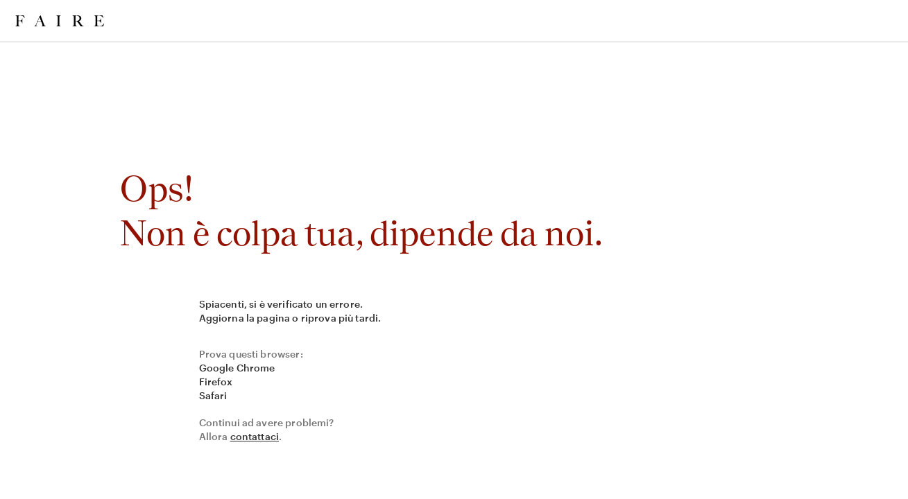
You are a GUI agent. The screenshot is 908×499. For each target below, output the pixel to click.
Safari (213, 395)
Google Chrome (237, 368)
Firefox (216, 381)
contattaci (255, 436)
